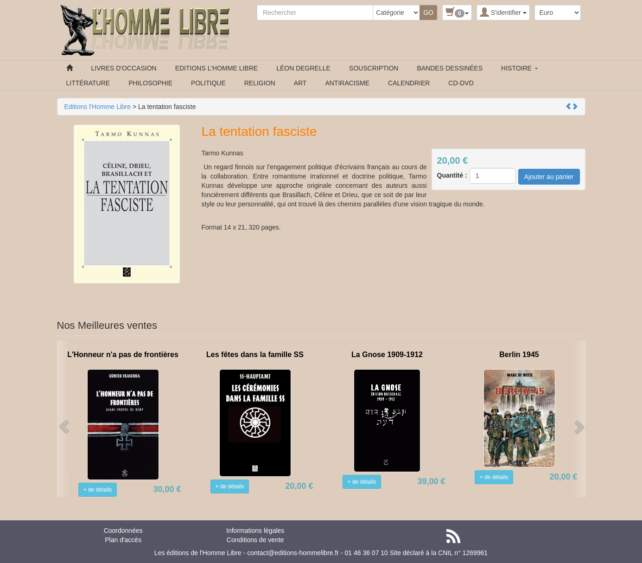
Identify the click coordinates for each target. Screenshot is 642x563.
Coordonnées (123, 530)
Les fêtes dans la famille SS (255, 354)
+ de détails (97, 489)
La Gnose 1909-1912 (387, 354)
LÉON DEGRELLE (303, 68)
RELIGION (259, 83)
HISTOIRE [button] (519, 68)
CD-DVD (460, 83)
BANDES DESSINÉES (450, 68)
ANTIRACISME (347, 83)
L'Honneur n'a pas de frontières (122, 354)
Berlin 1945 (519, 354)
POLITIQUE (208, 83)
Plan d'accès (123, 540)
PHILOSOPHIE (150, 83)
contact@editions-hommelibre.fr (293, 553)
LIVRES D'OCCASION (124, 68)
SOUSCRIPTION (374, 68)
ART (300, 83)
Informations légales (255, 530)
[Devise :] (557, 12)
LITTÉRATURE (88, 83)
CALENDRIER (409, 83)
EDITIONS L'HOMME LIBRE (216, 68)
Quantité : (452, 175)
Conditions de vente (255, 540)
